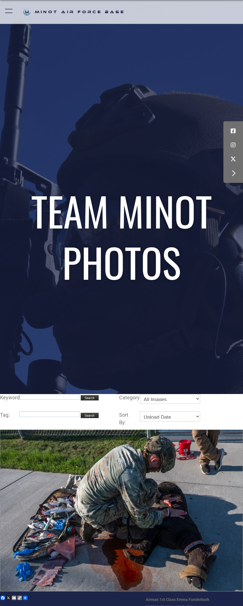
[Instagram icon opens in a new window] (233, 145)
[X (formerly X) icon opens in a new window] (233, 159)
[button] (9, 12)
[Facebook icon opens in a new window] (233, 131)
